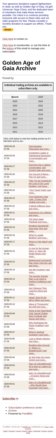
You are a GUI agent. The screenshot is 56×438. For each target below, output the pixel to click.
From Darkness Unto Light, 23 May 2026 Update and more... (38, 199)
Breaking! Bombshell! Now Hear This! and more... (39, 228)
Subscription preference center (25, 407)
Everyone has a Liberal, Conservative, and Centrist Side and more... (40, 168)
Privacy (46, 427)
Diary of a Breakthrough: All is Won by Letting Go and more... (40, 366)
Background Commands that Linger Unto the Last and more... (40, 263)
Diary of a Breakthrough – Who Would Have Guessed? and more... (40, 385)
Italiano (30, 431)
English (5, 431)
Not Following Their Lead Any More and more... (38, 291)
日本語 (28, 433)
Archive (12, 410)
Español (24, 431)
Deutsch (50, 431)
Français (18, 431)
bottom (10, 48)
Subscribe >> (10, 398)
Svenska (44, 431)
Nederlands (36, 431)
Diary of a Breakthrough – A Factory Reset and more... (40, 376)
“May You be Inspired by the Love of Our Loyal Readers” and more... (40, 183)
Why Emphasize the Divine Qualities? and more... (39, 325)
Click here (7, 39)
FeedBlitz (27, 413)
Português (12, 431)
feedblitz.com (27, 427)
